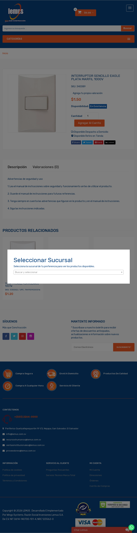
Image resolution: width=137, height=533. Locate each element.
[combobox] (69, 272)
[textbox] (68, 272)
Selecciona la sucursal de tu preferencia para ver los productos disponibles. (54, 266)
